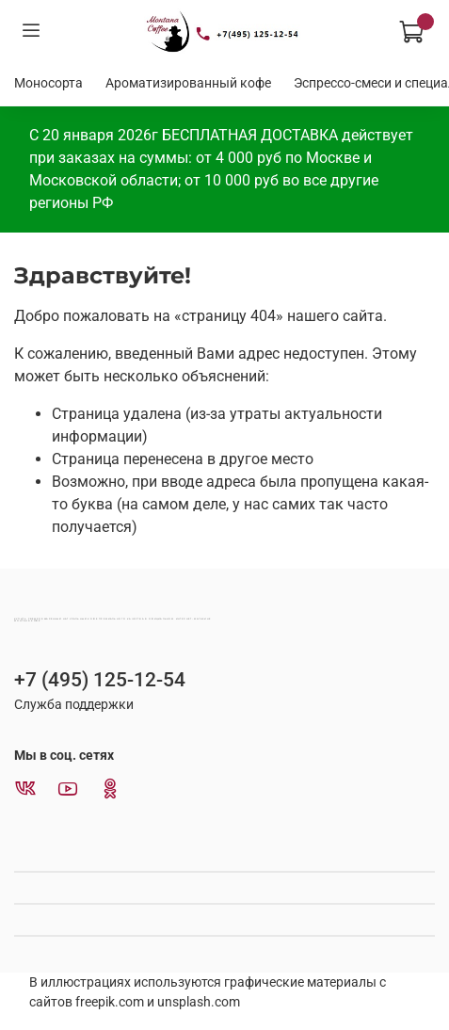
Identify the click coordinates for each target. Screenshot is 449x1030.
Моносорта (48, 82)
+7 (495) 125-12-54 (99, 679)
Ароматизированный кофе (188, 82)
